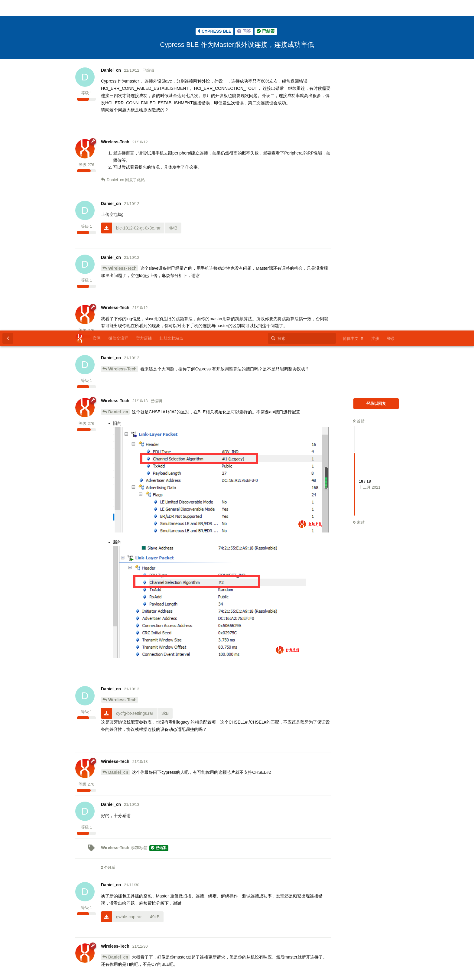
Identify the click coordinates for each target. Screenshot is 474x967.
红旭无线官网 (207, 960)
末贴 (359, 192)
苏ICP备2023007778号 (244, 960)
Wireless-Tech (122, 38)
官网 (97, 7)
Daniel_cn (118, 81)
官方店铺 (144, 7)
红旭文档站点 (171, 7)
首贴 (359, 90)
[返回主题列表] (7, 7)
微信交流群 (118, 7)
